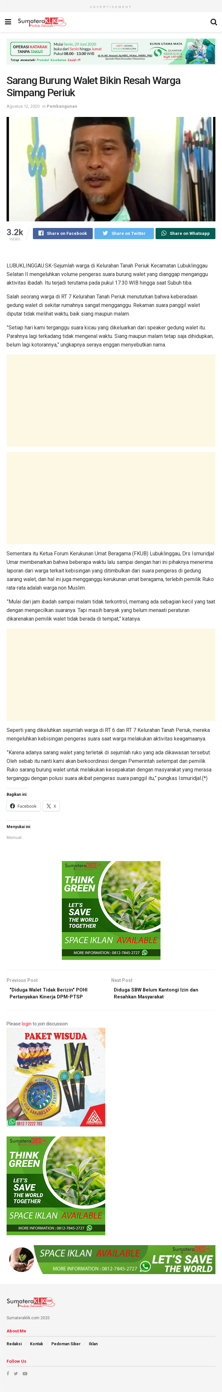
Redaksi (14, 1347)
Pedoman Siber (66, 1347)
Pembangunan (62, 106)
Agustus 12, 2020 (23, 106)
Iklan (93, 1347)
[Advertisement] (111, 401)
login (27, 1026)
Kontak (36, 1347)
